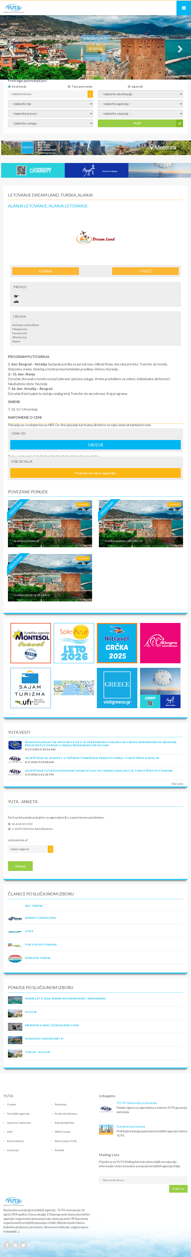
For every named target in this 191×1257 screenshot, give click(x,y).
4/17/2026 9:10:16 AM (40, 749)
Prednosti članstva (66, 1113)
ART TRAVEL (34, 905)
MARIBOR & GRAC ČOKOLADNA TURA (52, 1025)
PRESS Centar (63, 1131)
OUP (9, 1131)
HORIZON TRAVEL (38, 958)
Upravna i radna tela (19, 1122)
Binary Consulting (40, 917)
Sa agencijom (22, 824)
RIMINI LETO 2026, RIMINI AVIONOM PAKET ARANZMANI (65, 998)
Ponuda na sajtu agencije (95, 473)
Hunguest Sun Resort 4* (44, 1038)
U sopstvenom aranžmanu (32, 829)
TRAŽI (137, 123)
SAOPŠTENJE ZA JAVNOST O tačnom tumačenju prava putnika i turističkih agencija (92, 758)
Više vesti (177, 783)
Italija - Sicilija (37, 1052)
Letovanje (13, 1150)
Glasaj (20, 866)
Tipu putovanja (82, 86)
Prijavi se (178, 1188)
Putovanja (60, 1104)
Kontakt (59, 1150)
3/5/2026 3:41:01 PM (39, 774)
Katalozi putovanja (131, 1126)
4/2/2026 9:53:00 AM (39, 762)
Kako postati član (64, 1122)
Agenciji (137, 86)
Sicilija (31, 1012)
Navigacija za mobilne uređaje (183, 8)
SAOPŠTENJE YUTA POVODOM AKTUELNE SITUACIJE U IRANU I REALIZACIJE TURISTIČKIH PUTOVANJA (99, 770)
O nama (11, 1104)
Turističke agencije (18, 1113)
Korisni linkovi (15, 1141)
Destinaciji (19, 86)
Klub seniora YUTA (66, 1141)
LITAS (29, 931)
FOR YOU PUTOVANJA (41, 944)
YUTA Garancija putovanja (137, 1103)
